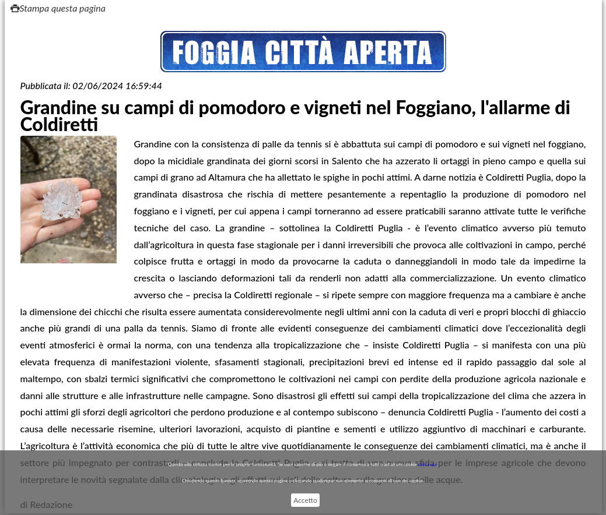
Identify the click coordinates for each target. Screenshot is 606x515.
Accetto (305, 500)
